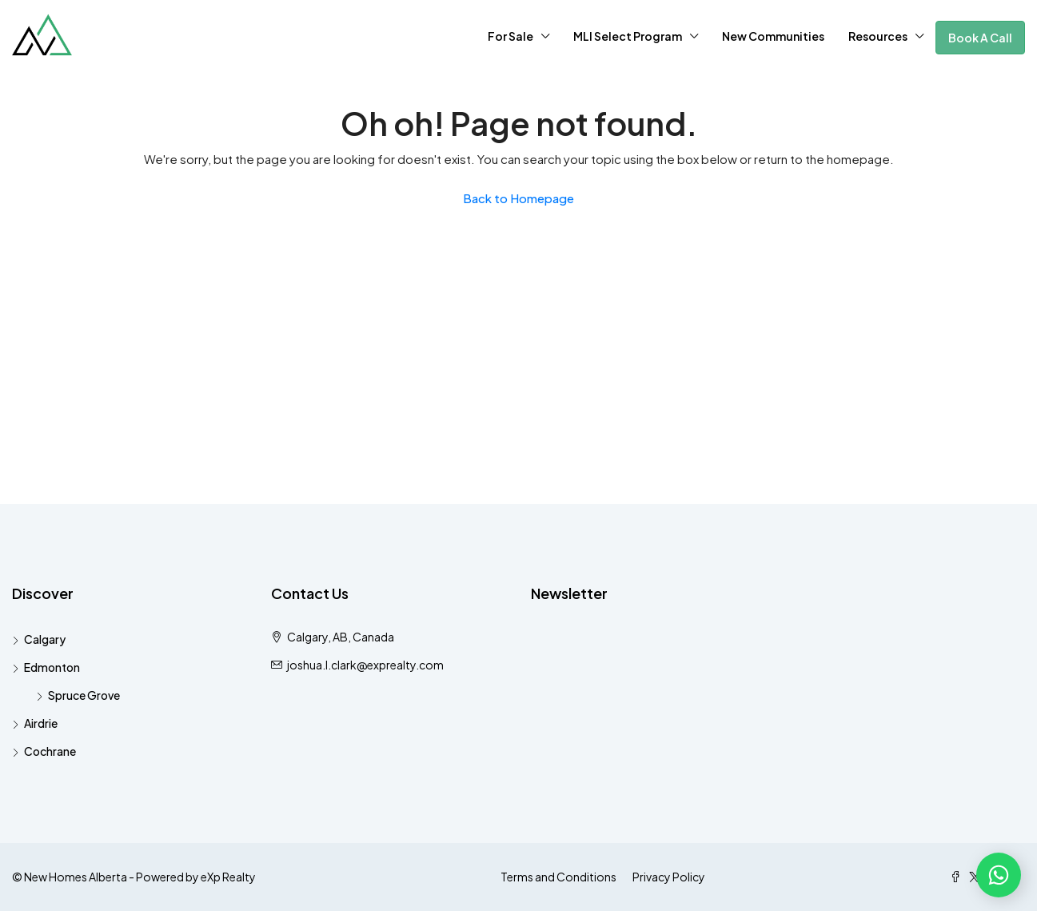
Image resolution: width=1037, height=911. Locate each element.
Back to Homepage (518, 198)
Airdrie (41, 723)
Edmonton (52, 667)
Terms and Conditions (558, 876)
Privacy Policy (668, 876)
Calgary (45, 639)
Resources (877, 36)
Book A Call (980, 37)
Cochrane (50, 751)
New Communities (773, 36)
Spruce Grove (84, 695)
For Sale (510, 36)
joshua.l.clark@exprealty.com (365, 664)
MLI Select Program (627, 36)
